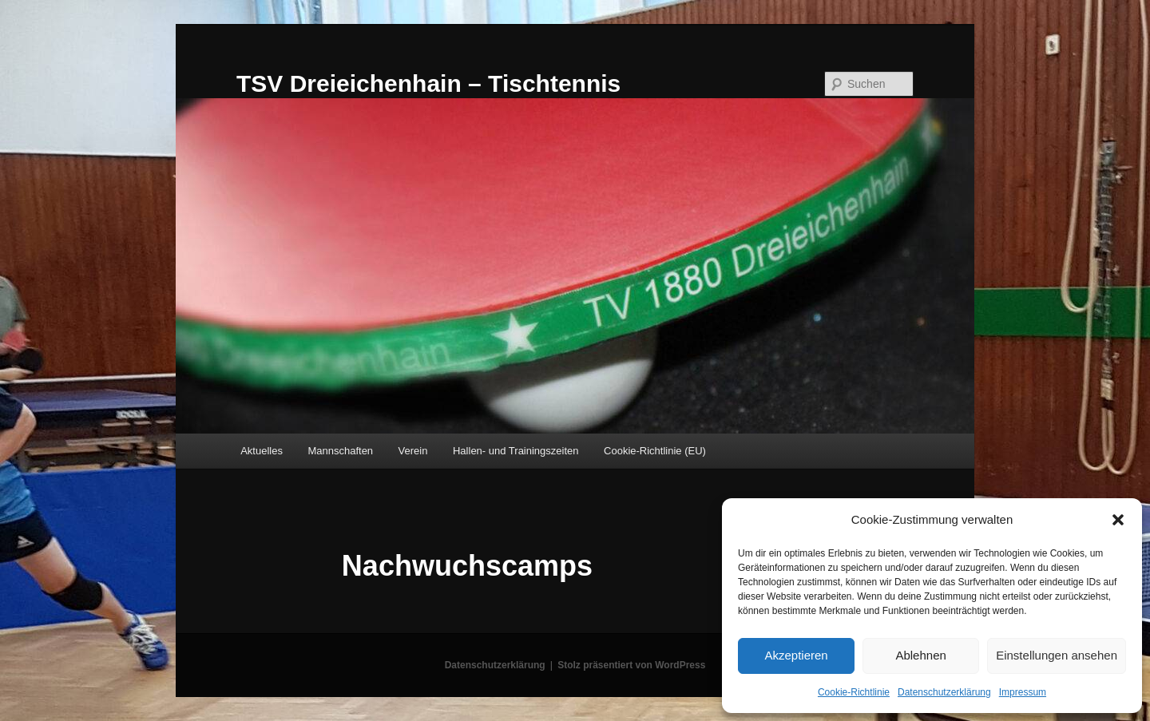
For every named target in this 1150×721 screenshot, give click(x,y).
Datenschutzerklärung (944, 692)
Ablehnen (920, 655)
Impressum (1022, 692)
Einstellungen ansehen (1056, 655)
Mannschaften (340, 451)
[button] (1118, 520)
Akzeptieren (795, 655)
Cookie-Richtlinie (854, 692)
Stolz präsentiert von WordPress (631, 665)
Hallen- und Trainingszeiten (516, 451)
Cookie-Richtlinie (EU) (655, 451)
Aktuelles (261, 451)
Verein (413, 451)
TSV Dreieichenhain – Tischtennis (428, 83)
